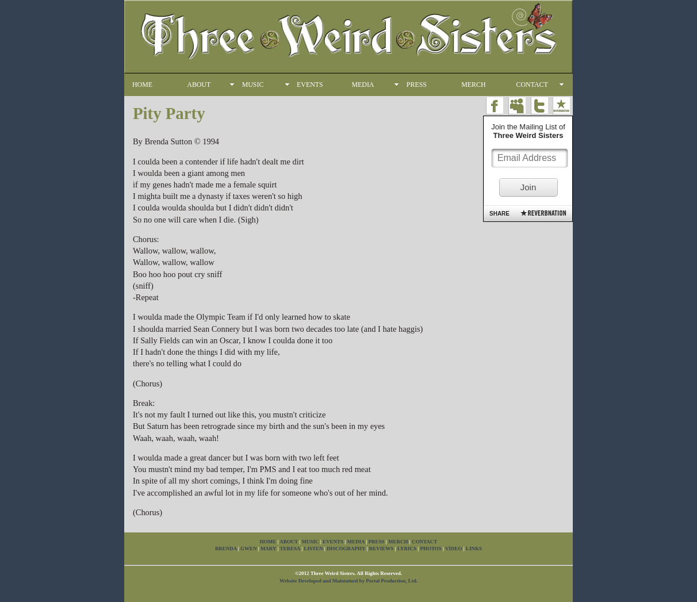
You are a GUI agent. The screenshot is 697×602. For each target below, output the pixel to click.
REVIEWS (381, 548)
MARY (268, 548)
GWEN (248, 548)
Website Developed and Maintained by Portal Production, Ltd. (348, 581)
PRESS (417, 84)
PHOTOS (430, 548)
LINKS (474, 548)
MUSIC (253, 84)
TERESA (290, 548)
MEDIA (362, 84)
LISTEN (313, 548)
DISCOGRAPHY (346, 548)
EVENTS (310, 84)
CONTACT (532, 84)
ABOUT (198, 84)
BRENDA (226, 548)
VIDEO (453, 548)
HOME (142, 84)
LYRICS (406, 548)
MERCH (473, 84)
